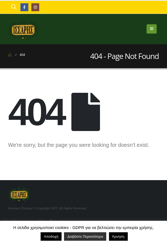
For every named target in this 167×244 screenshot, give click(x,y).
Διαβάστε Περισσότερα (85, 236)
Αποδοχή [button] (51, 236)
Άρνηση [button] (118, 236)
